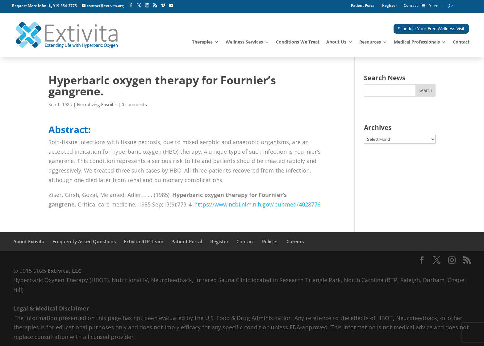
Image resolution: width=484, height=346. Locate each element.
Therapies (202, 42)
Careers (295, 241)
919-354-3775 (65, 5)
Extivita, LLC (64, 270)
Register (389, 5)
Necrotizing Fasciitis (97, 104)
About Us (336, 42)
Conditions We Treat (297, 42)
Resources (370, 42)
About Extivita (28, 241)
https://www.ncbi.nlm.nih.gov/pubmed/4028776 (257, 204)
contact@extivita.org (105, 5)
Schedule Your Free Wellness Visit (431, 28)
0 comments (134, 104)
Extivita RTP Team (143, 241)
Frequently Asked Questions (84, 241)
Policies (270, 241)
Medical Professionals (417, 42)
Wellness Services (244, 42)
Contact (411, 5)
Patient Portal (363, 5)
